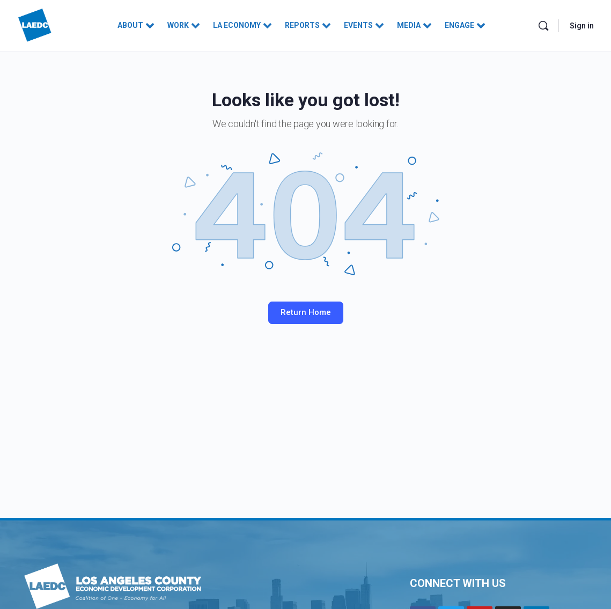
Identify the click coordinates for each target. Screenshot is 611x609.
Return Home (306, 312)
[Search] (543, 25)
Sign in (582, 25)
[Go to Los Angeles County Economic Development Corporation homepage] (35, 24)
